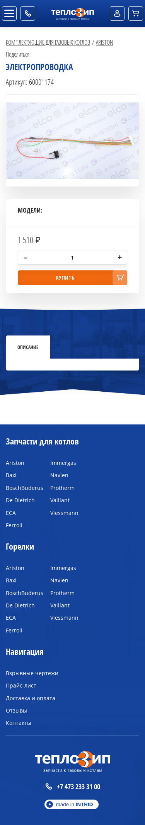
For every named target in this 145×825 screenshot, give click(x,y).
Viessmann (64, 512)
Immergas (63, 462)
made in (74, 804)
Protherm (62, 487)
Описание (27, 347)
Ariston (104, 42)
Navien (59, 475)
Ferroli (14, 525)
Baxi (11, 475)
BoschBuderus (22, 487)
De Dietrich (20, 500)
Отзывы (16, 710)
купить (65, 277)
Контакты (18, 722)
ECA (11, 512)
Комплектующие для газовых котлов (48, 42)
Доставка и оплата (30, 698)
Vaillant (60, 500)
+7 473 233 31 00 (72, 786)
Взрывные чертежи (32, 673)
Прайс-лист (21, 685)
